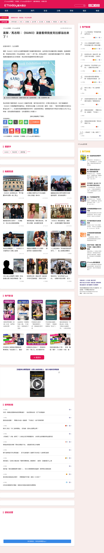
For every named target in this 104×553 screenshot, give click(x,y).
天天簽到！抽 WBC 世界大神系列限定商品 (94, 184)
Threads (89, 5)
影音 (45, 10)
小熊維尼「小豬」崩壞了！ (92, 132)
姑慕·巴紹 (63, 22)
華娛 (71, 10)
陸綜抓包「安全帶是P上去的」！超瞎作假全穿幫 (92, 66)
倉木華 (34, 22)
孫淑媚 (48, 22)
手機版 (17, 1)
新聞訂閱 (44, 1)
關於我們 (93, 280)
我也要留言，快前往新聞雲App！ (37, 541)
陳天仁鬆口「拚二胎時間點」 (92, 89)
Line (92, 5)
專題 (97, 10)
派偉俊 (27, 22)
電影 (84, 10)
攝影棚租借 (36, 1)
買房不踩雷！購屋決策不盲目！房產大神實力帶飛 (94, 247)
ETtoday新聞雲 (8, 1)
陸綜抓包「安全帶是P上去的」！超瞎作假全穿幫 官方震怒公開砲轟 (61, 278)
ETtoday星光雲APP (26, 1)
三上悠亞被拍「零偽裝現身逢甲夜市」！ (92, 33)
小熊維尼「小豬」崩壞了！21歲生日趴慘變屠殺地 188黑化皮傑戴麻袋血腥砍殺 (28, 436)
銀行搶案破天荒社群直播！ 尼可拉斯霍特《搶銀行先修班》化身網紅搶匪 (26, 453)
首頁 (6, 10)
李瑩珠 (55, 22)
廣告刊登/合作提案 (85, 282)
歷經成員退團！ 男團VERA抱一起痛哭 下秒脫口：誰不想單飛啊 (23, 420)
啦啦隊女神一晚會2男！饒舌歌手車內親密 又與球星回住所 (92, 55)
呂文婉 (41, 22)
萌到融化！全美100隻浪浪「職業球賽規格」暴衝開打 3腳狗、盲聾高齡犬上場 (27, 461)
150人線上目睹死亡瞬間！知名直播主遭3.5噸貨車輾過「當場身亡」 (13, 278)
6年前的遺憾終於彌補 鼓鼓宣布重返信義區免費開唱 (19, 485)
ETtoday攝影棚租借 (93, 262)
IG (98, 5)
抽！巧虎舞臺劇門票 (93, 197)
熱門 (32, 10)
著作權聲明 (89, 285)
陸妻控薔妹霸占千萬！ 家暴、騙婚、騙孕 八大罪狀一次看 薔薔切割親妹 (60, 349)
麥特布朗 (14, 22)
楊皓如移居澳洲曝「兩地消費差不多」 (92, 122)
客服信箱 (93, 282)
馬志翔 (14, 152)
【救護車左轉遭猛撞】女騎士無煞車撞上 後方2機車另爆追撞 (37, 369)
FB (95, 5)
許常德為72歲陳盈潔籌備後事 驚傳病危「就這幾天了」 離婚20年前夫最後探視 (13, 349)
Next (68, 311)
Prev (5, 311)
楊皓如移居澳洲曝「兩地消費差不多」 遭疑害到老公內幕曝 (21, 445)
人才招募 (87, 280)
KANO (6, 152)
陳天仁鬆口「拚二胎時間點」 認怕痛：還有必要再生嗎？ (20, 428)
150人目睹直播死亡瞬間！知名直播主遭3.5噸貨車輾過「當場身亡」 (93, 44)
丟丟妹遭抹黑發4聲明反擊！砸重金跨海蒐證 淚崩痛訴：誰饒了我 (92, 77)
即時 (19, 10)
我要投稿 (82, 280)
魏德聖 (23, 152)
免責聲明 (95, 285)
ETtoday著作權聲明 (33, 136)
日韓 (58, 10)
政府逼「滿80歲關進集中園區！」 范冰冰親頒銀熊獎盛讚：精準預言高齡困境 (27, 469)
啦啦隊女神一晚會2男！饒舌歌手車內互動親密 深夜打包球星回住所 (37, 278)
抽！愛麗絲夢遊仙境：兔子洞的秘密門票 (94, 170)
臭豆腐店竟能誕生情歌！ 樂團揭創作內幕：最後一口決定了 (21, 477)
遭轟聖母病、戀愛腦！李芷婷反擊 (21, 18)
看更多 (38, 357)
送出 (84, 5)
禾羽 (21, 22)
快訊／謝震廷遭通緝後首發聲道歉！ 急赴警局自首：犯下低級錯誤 (24, 412)
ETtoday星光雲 (15, 5)
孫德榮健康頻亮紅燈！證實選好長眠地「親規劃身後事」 (92, 100)
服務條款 (98, 282)
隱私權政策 (83, 285)
